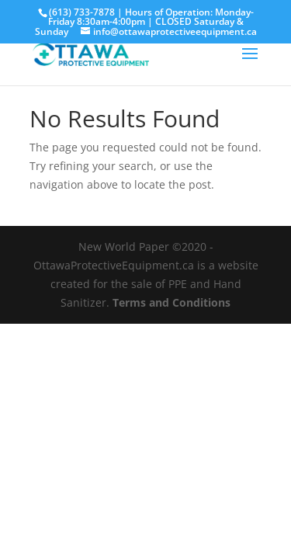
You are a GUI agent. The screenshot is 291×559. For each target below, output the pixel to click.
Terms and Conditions (171, 302)
